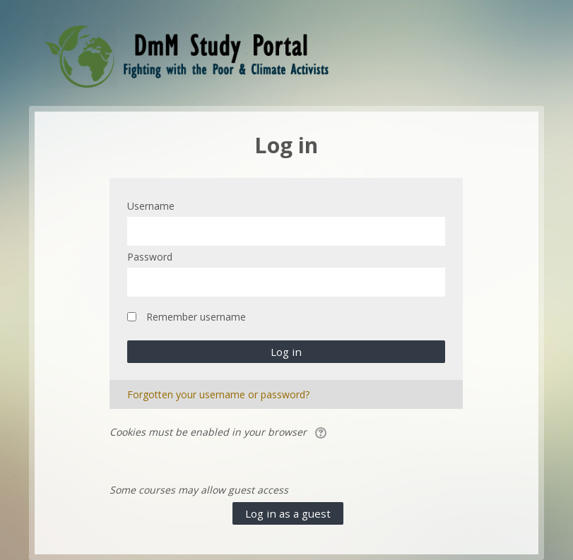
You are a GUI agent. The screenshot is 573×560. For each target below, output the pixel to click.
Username (151, 206)
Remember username (196, 316)
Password (149, 256)
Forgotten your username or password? (218, 394)
